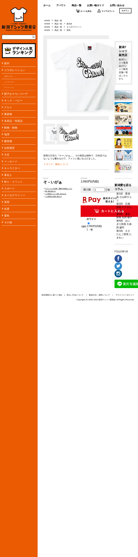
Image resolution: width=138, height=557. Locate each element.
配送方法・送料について (99, 295)
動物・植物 (10, 127)
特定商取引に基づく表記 (52, 295)
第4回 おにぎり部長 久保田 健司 (124, 224)
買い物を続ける (49, 191)
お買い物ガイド (95, 5)
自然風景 (9, 147)
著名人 (8, 174)
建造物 (8, 141)
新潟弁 (69, 24)
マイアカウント (106, 11)
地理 (6, 134)
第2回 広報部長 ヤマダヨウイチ (124, 207)
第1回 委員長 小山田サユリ (124, 197)
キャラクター (12, 168)
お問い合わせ (117, 5)
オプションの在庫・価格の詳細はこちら (57, 188)
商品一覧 (76, 5)
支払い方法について (75, 295)
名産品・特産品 (13, 120)
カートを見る (84, 11)
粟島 (6, 215)
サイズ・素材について (56, 164)
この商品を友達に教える (52, 196)
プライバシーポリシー (124, 295)
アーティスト (9, 87)
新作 (6, 63)
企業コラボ (8, 76)
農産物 (8, 114)
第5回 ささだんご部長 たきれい (124, 234)
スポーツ (9, 188)
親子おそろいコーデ (16, 93)
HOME (47, 20)
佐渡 (6, 208)
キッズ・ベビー (13, 100)
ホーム (47, 5)
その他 (8, 222)
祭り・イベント (13, 181)
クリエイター (9, 82)
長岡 (6, 202)
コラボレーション (14, 70)
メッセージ (10, 161)
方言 (6, 154)
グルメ (8, 107)
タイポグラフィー (14, 195)
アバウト (61, 5)
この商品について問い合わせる (54, 194)
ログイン (125, 10)
